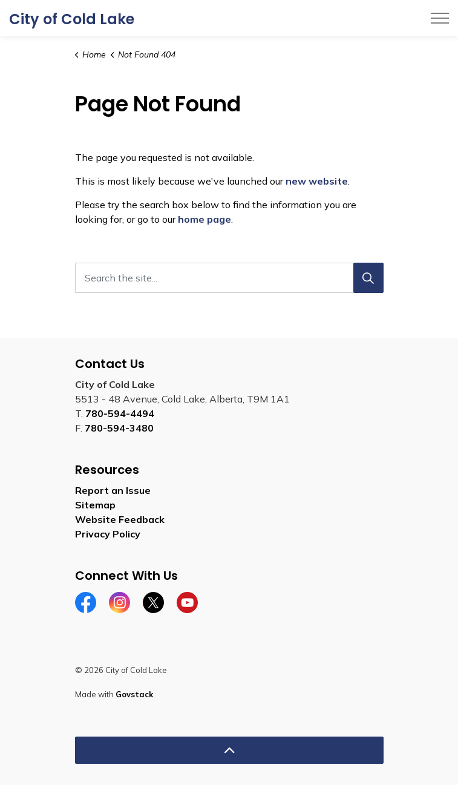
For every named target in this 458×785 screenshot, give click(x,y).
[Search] (368, 278)
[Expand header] (440, 18)
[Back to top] (229, 750)
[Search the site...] (229, 278)
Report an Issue (113, 490)
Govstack (134, 694)
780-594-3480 (119, 428)
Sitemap (95, 505)
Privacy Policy (107, 534)
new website (317, 181)
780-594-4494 (119, 413)
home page (204, 219)
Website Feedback (120, 519)
